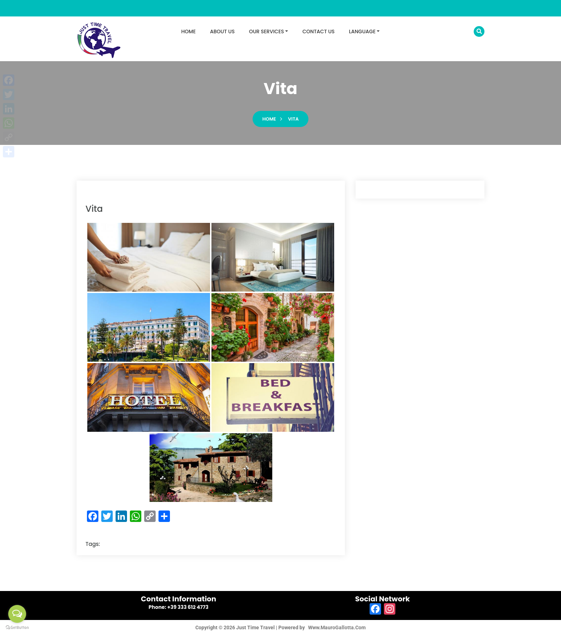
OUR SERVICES (266, 31)
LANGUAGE (362, 31)
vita (293, 119)
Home (269, 119)
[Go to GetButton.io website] (17, 627)
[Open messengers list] (17, 614)
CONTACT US (318, 31)
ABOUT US (222, 31)
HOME (188, 31)
